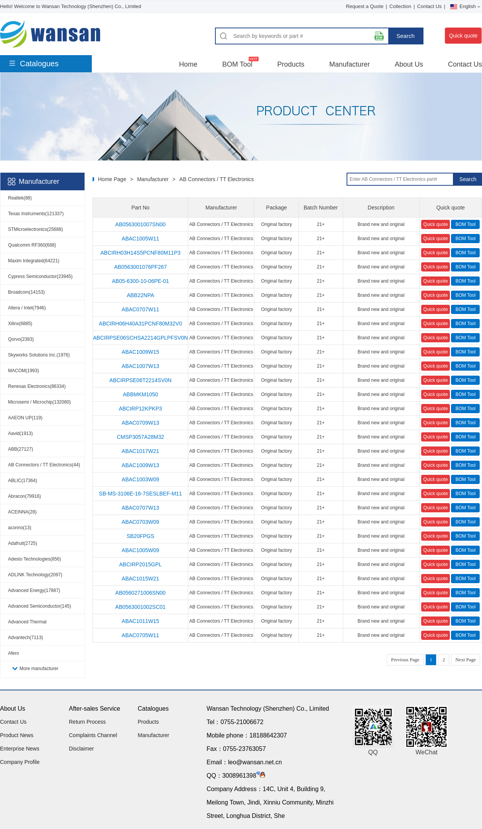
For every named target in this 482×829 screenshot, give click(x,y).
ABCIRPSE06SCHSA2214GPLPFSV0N (140, 338)
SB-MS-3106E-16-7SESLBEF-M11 (140, 494)
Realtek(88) (20, 198)
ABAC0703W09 (140, 522)
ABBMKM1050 (140, 394)
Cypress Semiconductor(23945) (40, 276)
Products (291, 64)
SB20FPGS (140, 536)
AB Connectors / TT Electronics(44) (44, 465)
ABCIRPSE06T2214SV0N (140, 380)
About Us (409, 64)
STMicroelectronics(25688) (35, 229)
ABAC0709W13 (140, 423)
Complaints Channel (93, 735)
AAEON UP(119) (25, 417)
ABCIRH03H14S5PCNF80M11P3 (140, 253)
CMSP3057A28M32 (140, 437)
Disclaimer (81, 749)
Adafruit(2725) (22, 543)
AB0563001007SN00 (140, 224)
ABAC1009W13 (140, 465)
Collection (400, 6)
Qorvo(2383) (21, 339)
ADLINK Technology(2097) (35, 574)
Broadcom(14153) (26, 292)
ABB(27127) (20, 449)
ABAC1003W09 (140, 479)
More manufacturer (39, 668)
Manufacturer (349, 64)
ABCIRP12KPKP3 (140, 409)
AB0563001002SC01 (140, 607)
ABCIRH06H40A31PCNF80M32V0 (140, 323)
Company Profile (20, 762)
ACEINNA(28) (22, 512)
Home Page (112, 179)
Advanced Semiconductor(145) (39, 606)
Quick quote (463, 36)
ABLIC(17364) (22, 480)
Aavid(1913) (20, 433)
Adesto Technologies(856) (34, 559)
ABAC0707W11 (140, 309)
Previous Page (405, 659)
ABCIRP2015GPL (140, 564)
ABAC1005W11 (140, 238)
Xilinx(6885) (20, 323)
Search (405, 36)
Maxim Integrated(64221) (33, 260)
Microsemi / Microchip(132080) (39, 402)
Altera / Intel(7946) (27, 308)
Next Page (465, 659)
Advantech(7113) (25, 637)
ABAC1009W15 (140, 352)
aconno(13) (19, 527)
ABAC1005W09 (140, 550)
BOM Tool (237, 64)
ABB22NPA (140, 295)
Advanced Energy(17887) (34, 590)
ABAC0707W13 (140, 508)
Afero (13, 653)
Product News (16, 735)
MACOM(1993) (23, 370)
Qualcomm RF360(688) (32, 245)
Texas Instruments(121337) (36, 213)
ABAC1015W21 (140, 579)
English (465, 6)
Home (188, 64)
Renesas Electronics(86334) (37, 386)
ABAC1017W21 (140, 451)
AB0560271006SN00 (140, 593)
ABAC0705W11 (140, 635)
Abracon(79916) (24, 496)
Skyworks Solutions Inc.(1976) (39, 355)
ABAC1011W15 (140, 621)
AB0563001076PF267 (140, 267)
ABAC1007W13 (140, 366)
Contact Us (429, 6)
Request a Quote (364, 6)
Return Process (87, 722)
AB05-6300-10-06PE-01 (140, 281)
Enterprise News (19, 749)
